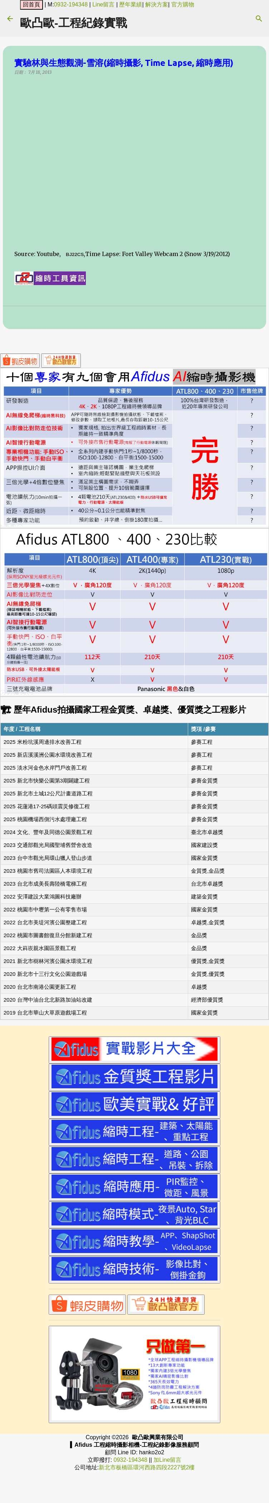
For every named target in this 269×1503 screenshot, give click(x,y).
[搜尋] (259, 18)
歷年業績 (130, 4)
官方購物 (182, 4)
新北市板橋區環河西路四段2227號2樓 (147, 1467)
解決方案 (156, 4)
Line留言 (103, 4)
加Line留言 (167, 1460)
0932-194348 (71, 4)
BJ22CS (75, 254)
